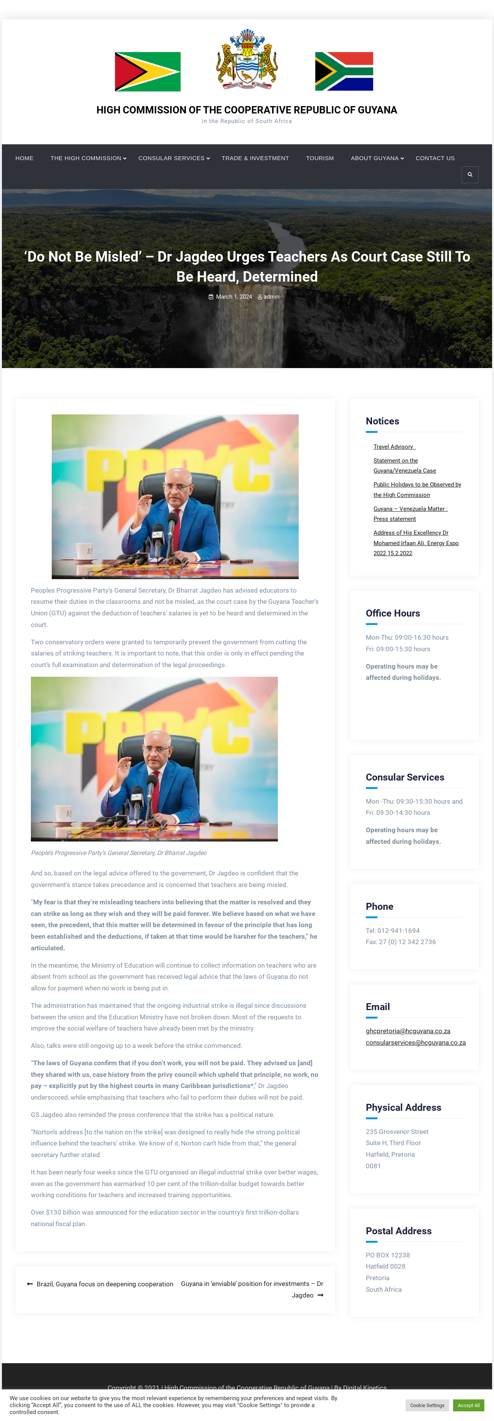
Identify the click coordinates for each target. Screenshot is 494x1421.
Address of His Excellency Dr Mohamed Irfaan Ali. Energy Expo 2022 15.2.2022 (416, 543)
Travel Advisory (394, 446)
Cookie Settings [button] (427, 1405)
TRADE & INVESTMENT (255, 158)
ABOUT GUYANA (375, 158)
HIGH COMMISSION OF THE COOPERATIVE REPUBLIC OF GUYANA (247, 110)
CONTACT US (435, 158)
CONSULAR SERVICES (172, 158)
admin (271, 296)
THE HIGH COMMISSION (86, 158)
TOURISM (320, 158)
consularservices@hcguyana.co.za (416, 1042)
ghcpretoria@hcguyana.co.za (408, 1031)
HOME (24, 158)
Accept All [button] (469, 1405)
